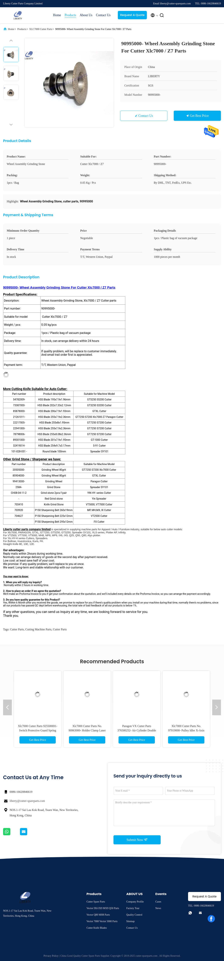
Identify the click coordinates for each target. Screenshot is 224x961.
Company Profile (135, 901)
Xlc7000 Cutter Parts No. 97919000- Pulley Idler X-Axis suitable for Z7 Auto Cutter (186, 730)
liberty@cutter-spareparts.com (27, 800)
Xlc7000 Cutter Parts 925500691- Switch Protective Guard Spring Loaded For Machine (37, 730)
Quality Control (134, 914)
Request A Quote (132, 15)
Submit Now (137, 840)
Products (70, 15)
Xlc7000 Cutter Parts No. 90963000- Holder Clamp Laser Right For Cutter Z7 (87, 730)
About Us (86, 15)
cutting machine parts (38, 629)
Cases (158, 901)
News (158, 908)
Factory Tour (132, 908)
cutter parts (17, 629)
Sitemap (130, 921)
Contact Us (103, 15)
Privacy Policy (51, 955)
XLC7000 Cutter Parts (40, 29)
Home (57, 15)
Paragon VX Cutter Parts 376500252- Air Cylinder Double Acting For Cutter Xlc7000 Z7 (136, 730)
